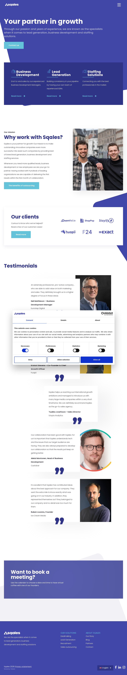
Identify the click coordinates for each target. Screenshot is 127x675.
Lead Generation (68, 639)
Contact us (14, 45)
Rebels (13, 669)
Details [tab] (63, 320)
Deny (30, 360)
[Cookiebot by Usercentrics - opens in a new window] (103, 313)
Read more (16, 96)
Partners (89, 643)
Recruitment (66, 643)
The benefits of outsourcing (21, 185)
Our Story (90, 636)
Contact (89, 647)
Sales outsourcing (68, 647)
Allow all (96, 360)
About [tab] (97, 320)
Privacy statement (23, 666)
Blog (88, 639)
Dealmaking (66, 636)
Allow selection (63, 360)
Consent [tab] (29, 320)
